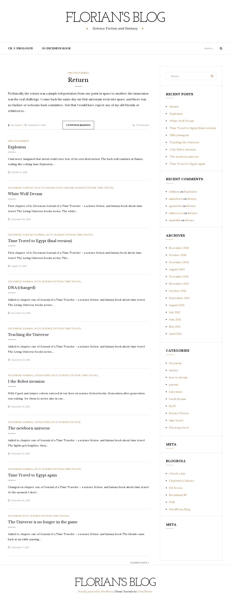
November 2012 (179, 283)
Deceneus (14, 187)
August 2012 (176, 305)
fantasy (28, 187)
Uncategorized (78, 72)
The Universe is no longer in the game (43, 522)
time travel (105, 187)
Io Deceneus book (56, 48)
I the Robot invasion (26, 381)
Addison (174, 191)
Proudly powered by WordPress (96, 591)
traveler (18, 125)
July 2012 (174, 312)
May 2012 (175, 326)
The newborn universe (29, 428)
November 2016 (179, 248)
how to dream (44, 187)
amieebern (175, 199)
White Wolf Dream (25, 194)
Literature (42, 375)
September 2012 (179, 298)
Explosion (17, 147)
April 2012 (175, 333)
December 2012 (179, 276)
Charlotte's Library (181, 480)
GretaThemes (144, 591)
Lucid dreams (64, 187)
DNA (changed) (21, 288)
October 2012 (177, 291)
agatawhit (175, 206)
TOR (172, 502)
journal (40, 234)
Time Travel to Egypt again (32, 475)
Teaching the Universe (28, 335)
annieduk (174, 220)
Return (78, 80)
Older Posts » (139, 562)
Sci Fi (50, 234)
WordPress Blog (179, 509)
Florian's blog (115, 18)
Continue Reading (78, 125)
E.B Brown (175, 488)
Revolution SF (178, 495)
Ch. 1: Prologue (20, 48)
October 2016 (177, 255)
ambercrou (176, 213)
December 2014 (179, 262)
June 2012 (175, 319)
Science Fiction (85, 187)
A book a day (177, 473)
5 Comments (142, 125)
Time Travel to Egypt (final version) (40, 241)
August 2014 (177, 269)
